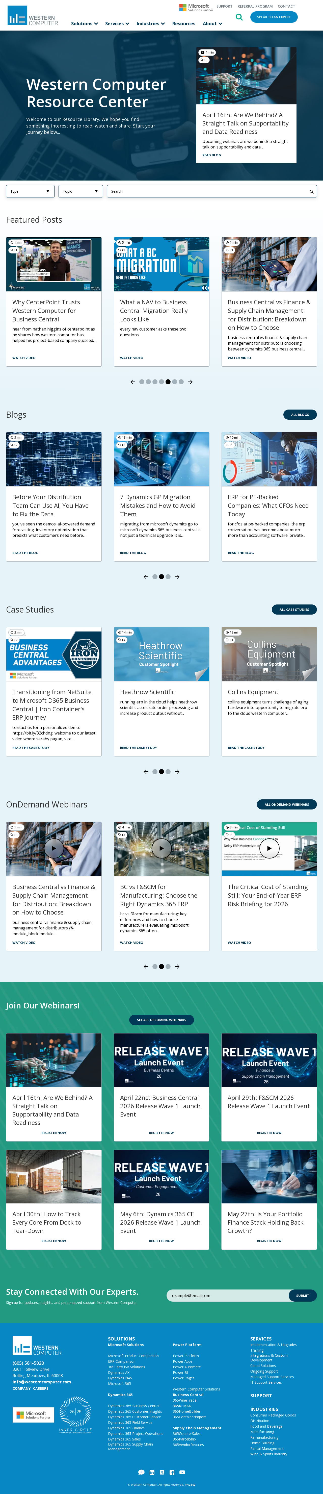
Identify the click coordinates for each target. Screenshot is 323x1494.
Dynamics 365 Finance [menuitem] (126, 1428)
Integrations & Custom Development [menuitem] (269, 1357)
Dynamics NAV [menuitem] (120, 1378)
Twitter (162, 1472)
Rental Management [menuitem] (267, 1448)
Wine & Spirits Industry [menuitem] (268, 1454)
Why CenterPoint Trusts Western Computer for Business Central (46, 310)
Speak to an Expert (274, 17)
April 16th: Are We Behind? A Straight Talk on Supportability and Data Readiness (245, 123)
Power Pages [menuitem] (184, 1378)
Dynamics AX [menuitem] (118, 1372)
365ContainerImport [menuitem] (189, 1416)
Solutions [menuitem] (82, 23)
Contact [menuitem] (286, 6)
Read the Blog (25, 552)
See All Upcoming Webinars (161, 1020)
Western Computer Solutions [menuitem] (196, 1389)
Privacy (190, 1484)
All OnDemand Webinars (287, 804)
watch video (24, 358)
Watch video (239, 358)
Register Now (53, 1132)
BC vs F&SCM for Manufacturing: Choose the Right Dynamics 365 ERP (158, 895)
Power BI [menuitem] (180, 1372)
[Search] (212, 191)
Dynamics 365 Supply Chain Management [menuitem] (130, 1446)
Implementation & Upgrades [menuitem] (273, 1344)
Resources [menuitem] (183, 23)
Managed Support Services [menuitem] (272, 1376)
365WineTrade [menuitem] (185, 1400)
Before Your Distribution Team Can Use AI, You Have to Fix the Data (50, 505)
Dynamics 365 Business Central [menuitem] (133, 1405)
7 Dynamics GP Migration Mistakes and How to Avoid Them (158, 505)
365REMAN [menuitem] (182, 1405)
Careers (40, 1388)
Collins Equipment (253, 692)
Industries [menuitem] (148, 23)
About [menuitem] (210, 23)
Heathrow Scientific (147, 692)
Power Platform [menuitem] (187, 1344)
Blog (141, 1472)
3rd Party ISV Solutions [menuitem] (126, 1366)
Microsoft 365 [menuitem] (119, 1383)
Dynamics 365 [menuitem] (120, 1394)
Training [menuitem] (256, 1350)
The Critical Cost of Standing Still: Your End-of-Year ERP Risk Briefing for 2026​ (268, 895)
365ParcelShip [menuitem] (184, 1439)
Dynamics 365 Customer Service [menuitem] (134, 1416)
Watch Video (24, 942)
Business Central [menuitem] (188, 1394)
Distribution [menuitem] (259, 1420)
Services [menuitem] (115, 23)
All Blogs (300, 414)
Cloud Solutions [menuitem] (263, 1365)
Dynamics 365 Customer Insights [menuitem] (135, 1411)
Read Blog (211, 155)
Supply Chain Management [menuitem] (197, 1428)
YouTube (182, 1472)
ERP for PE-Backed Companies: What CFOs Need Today (268, 505)
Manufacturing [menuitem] (262, 1431)
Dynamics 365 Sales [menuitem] (124, 1439)
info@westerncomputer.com (42, 1382)
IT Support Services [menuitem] (266, 1382)
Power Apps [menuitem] (183, 1361)
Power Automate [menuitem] (187, 1366)
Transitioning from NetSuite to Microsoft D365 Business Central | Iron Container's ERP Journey (52, 704)
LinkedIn (152, 1472)
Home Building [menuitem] (262, 1442)
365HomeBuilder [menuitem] (186, 1411)
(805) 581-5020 (28, 1363)
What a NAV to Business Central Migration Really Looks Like (154, 310)
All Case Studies (294, 609)
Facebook (172, 1472)
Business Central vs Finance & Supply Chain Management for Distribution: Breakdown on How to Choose (269, 315)
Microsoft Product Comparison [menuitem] (133, 1355)
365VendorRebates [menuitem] (188, 1444)
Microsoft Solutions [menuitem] (126, 1344)
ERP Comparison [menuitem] (122, 1361)
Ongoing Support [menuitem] (264, 1371)
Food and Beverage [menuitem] (266, 1426)
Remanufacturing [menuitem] (264, 1437)
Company (22, 1388)
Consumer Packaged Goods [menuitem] (273, 1415)
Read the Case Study (30, 747)
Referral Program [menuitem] (255, 6)
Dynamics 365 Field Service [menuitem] (130, 1422)
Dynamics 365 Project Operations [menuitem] (135, 1433)
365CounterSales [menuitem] (187, 1433)
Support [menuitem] (225, 6)
